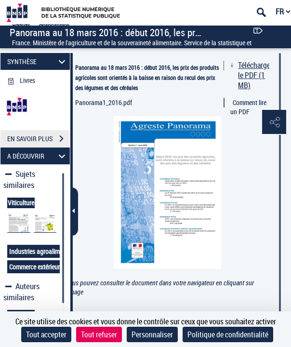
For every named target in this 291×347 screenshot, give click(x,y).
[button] (274, 122)
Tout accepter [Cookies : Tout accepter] (46, 334)
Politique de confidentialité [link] (227, 334)
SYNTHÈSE (37, 61)
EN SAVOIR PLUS (38, 139)
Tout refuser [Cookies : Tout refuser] (99, 334)
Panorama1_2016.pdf (103, 102)
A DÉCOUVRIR (37, 155)
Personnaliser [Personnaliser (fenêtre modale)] (152, 334)
